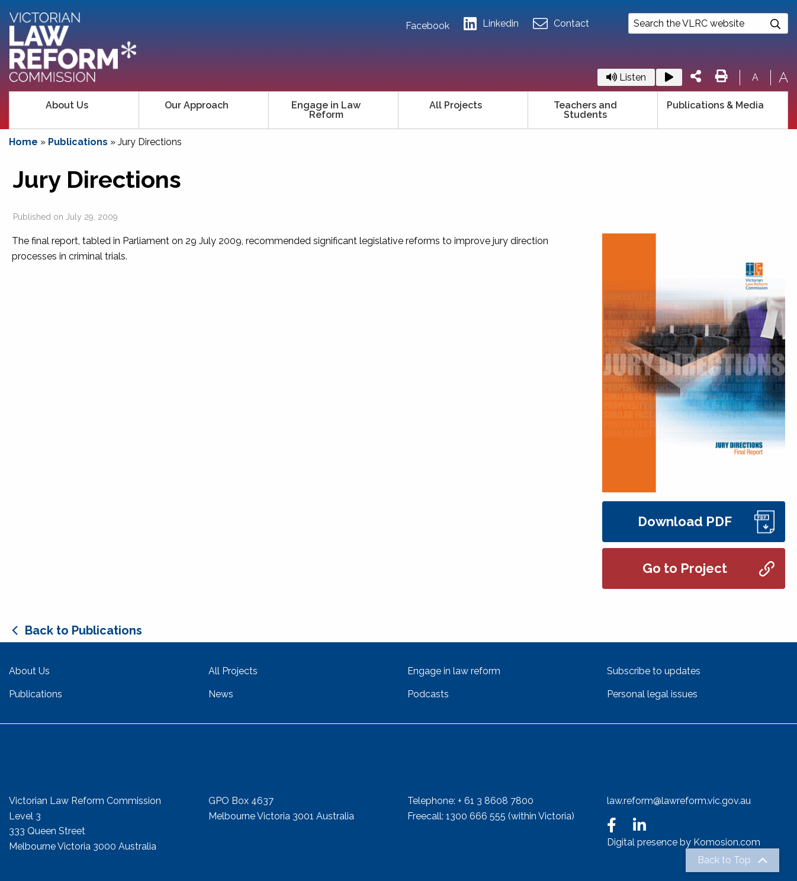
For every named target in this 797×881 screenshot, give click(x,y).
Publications (78, 142)
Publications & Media (715, 105)
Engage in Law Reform (326, 110)
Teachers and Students (585, 110)
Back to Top (724, 860)
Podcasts (428, 694)
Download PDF (706, 521)
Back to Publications (83, 630)
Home (23, 142)
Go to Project (708, 568)
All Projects (455, 105)
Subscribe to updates (653, 671)
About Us (67, 105)
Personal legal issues (652, 694)
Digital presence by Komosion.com (683, 842)
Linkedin (491, 24)
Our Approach (197, 105)
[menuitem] (74, 110)
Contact (561, 24)
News (220, 694)
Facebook (427, 26)
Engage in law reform (453, 671)
